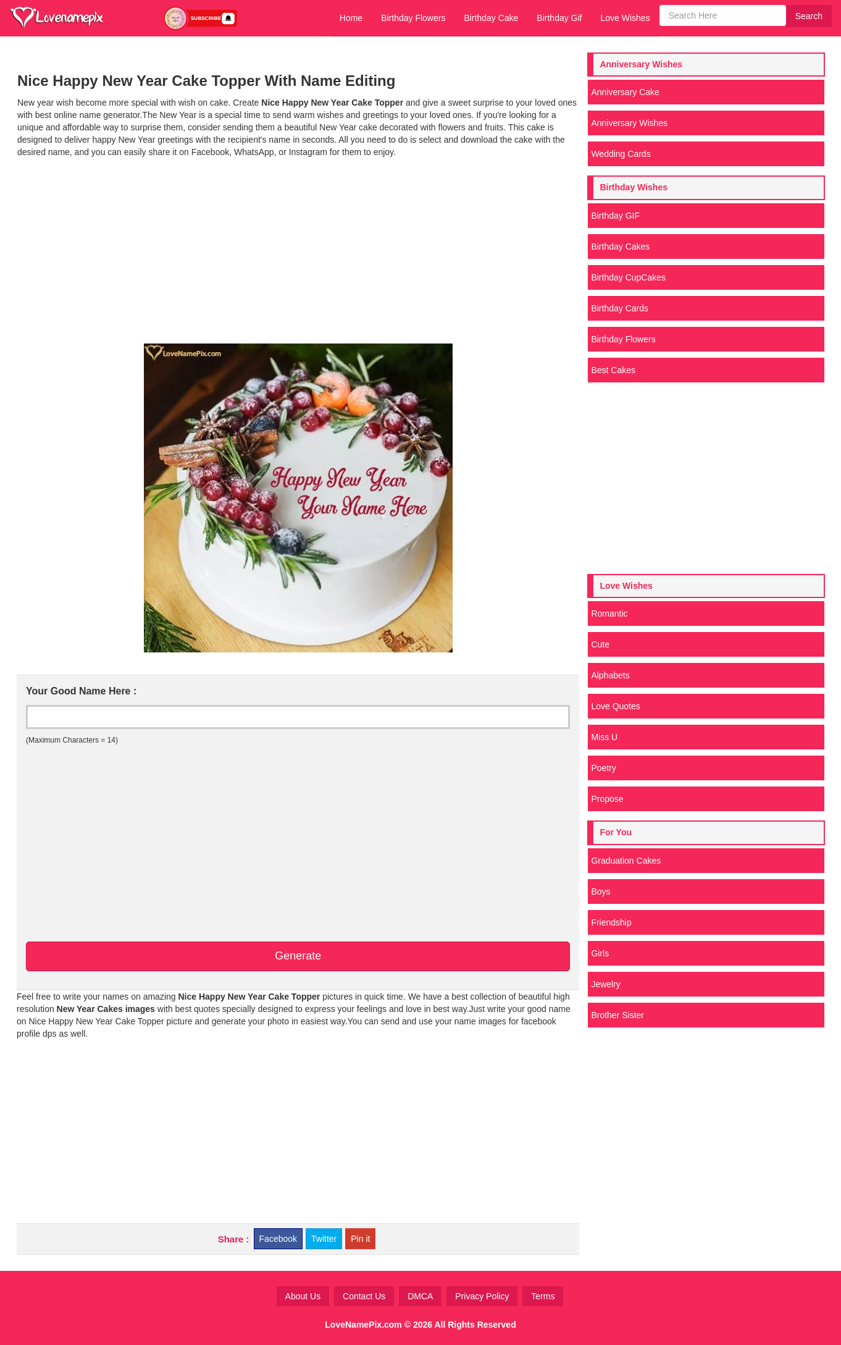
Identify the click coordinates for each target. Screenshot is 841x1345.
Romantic (609, 613)
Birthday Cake (491, 18)
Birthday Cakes (620, 246)
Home (351, 18)
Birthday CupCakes (628, 277)
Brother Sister (617, 1015)
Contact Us (364, 1296)
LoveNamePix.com (363, 1325)
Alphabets (610, 675)
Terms (542, 1296)
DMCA (420, 1296)
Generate (298, 956)
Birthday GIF (615, 216)
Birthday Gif (559, 18)
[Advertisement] (298, 250)
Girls (600, 953)
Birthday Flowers (413, 18)
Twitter (324, 1239)
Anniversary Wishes (629, 123)
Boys (600, 891)
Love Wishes (625, 18)
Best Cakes (613, 370)
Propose (607, 799)
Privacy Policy (482, 1296)
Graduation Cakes (626, 861)
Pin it (360, 1239)
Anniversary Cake (625, 92)
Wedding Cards (620, 154)
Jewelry (605, 984)
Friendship (611, 922)
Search (808, 16)
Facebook (278, 1239)
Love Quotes (615, 706)
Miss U (604, 737)
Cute (600, 644)
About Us (303, 1296)
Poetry (603, 768)
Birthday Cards (619, 308)
